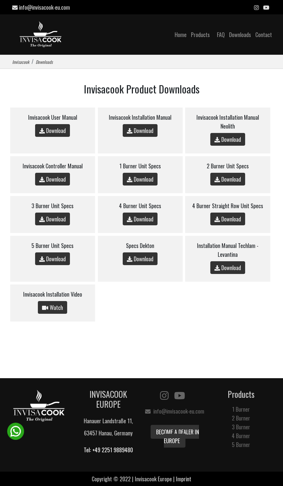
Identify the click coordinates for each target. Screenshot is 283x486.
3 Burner (241, 427)
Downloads (240, 34)
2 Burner (241, 418)
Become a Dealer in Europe (177, 436)
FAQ (221, 34)
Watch (52, 307)
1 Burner (241, 409)
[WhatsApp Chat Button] (15, 430)
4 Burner (241, 436)
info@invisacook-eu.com (41, 7)
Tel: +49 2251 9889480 (108, 450)
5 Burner (241, 444)
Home (181, 34)
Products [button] (201, 34)
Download (52, 130)
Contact (263, 34)
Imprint (183, 479)
